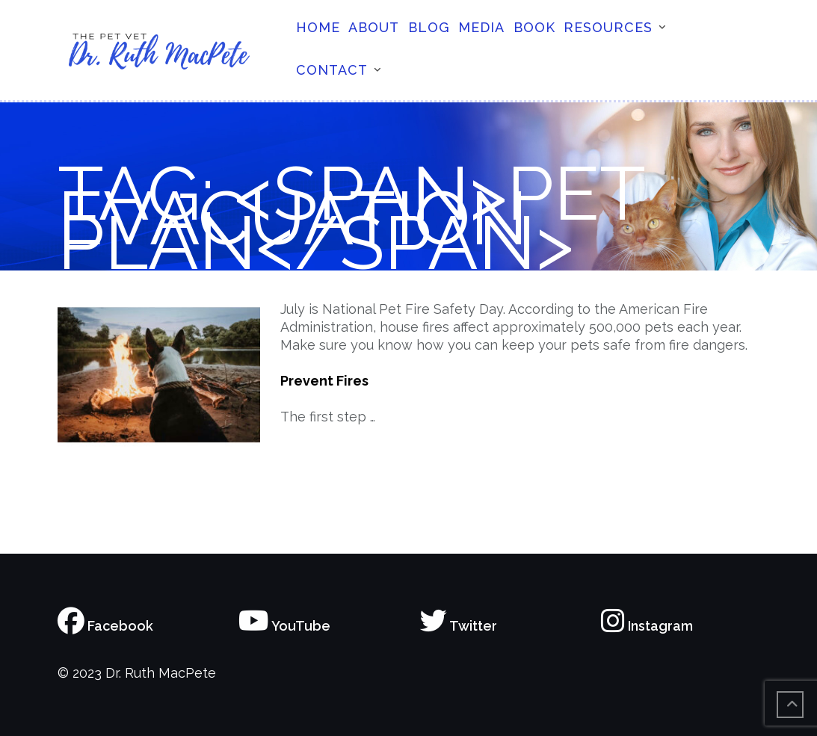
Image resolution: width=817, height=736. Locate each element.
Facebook (105, 626)
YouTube (284, 626)
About (373, 27)
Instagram (647, 626)
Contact (332, 70)
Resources (608, 27)
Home (318, 27)
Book (534, 27)
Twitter (458, 626)
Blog (429, 27)
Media (481, 27)
